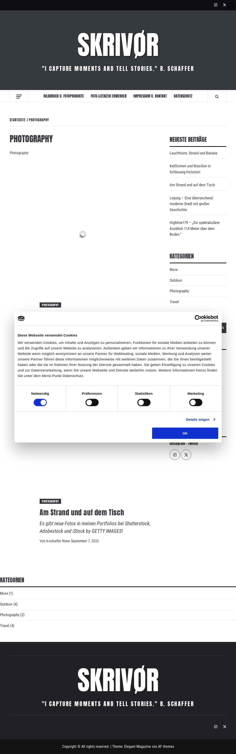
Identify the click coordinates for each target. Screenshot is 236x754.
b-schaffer (54, 541)
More (174, 269)
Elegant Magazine (137, 746)
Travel (174, 301)
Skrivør (118, 45)
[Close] (229, 6)
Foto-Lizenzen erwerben (109, 96)
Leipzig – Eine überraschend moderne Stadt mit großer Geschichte (191, 204)
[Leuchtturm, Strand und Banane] (83, 234)
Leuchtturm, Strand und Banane (193, 153)
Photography (50, 305)
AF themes (166, 746)
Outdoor (176, 280)
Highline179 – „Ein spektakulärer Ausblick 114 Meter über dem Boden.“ (195, 228)
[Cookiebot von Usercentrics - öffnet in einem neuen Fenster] (198, 318)
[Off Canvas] (19, 96)
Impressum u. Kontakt (150, 96)
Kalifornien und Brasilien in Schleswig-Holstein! (190, 169)
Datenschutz (183, 96)
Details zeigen (197, 419)
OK (185, 433)
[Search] (217, 96)
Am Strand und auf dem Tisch (82, 512)
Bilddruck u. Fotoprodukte (64, 96)
